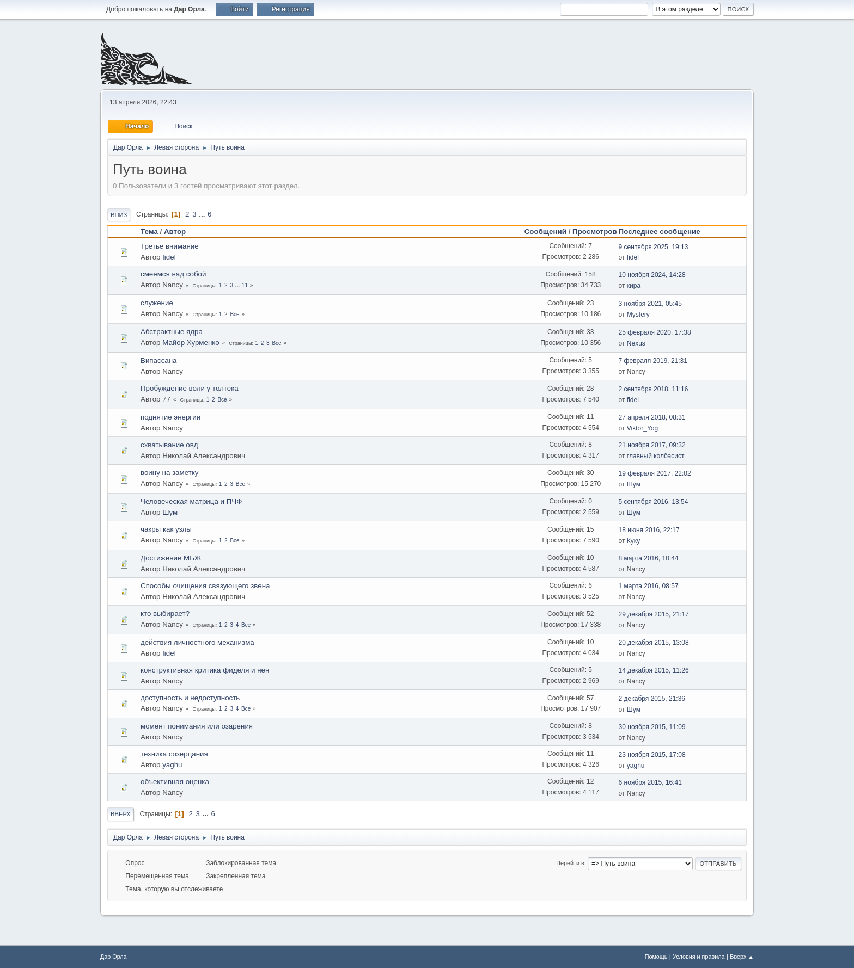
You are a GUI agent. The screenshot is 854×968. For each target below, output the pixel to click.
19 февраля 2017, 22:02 (655, 473)
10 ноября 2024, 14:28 (652, 275)
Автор (175, 231)
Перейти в (570, 863)
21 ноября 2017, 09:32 (652, 445)
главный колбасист (656, 456)
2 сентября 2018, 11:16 (653, 389)
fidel (168, 257)
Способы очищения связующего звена (205, 586)
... (203, 214)
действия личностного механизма (197, 642)
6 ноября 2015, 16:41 (650, 782)
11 (245, 285)
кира (633, 285)
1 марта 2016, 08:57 (649, 586)
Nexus (636, 343)
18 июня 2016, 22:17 (649, 530)
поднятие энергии (170, 417)
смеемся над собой (173, 274)
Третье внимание (170, 246)
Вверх (121, 814)
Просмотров (594, 231)
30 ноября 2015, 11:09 (652, 727)
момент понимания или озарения (197, 726)
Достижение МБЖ (171, 558)
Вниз (119, 215)
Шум (633, 484)
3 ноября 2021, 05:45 (650, 303)
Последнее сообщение (664, 231)
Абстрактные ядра (172, 332)
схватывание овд (169, 445)
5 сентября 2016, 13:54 (653, 501)
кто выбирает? (165, 613)
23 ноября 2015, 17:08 (652, 755)
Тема (149, 231)
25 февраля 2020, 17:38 (655, 332)
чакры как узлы (166, 529)
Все (234, 314)
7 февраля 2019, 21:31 (653, 361)
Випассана (158, 360)
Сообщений (545, 231)
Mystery (638, 314)
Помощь (656, 956)
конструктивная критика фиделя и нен (205, 670)
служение (157, 303)
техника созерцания (174, 754)
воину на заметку (169, 472)
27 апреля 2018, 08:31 (652, 417)
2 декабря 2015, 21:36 (652, 698)
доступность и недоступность (190, 698)
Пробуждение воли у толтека (190, 388)
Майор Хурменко (190, 342)
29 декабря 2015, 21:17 (654, 614)
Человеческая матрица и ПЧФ (191, 501)
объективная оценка (175, 782)
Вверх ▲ (742, 956)
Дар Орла (113, 956)
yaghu (172, 765)
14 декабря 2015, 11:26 (654, 670)
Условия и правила (698, 956)
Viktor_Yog (642, 428)
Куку (633, 541)
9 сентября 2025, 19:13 (653, 247)
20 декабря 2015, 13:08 (654, 642)
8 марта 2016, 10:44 (649, 558)
